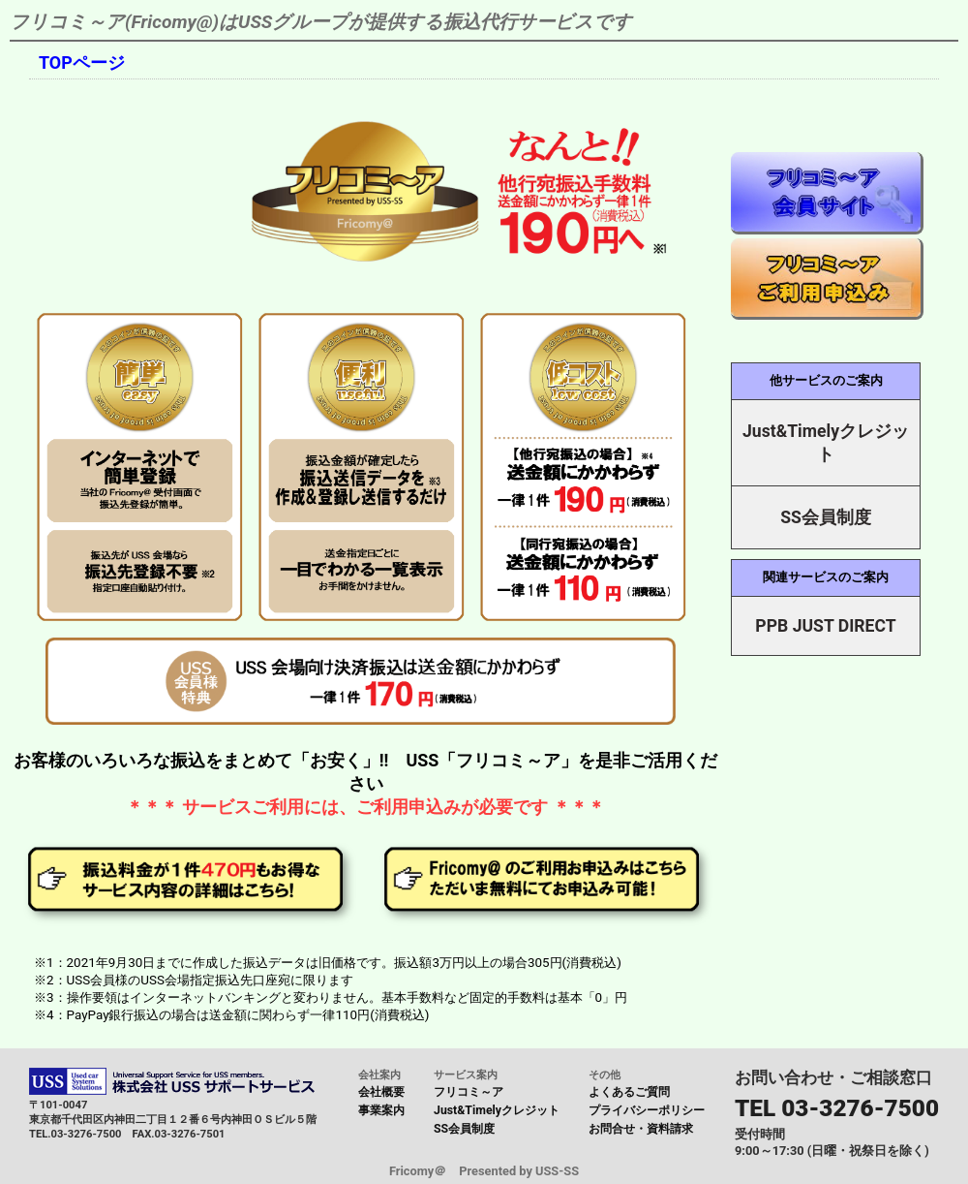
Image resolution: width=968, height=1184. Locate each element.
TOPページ (82, 62)
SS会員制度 (464, 1129)
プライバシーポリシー (647, 1110)
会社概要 (381, 1092)
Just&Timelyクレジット (497, 1110)
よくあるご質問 (629, 1092)
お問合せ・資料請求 (641, 1129)
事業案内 (381, 1110)
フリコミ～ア (468, 1092)
